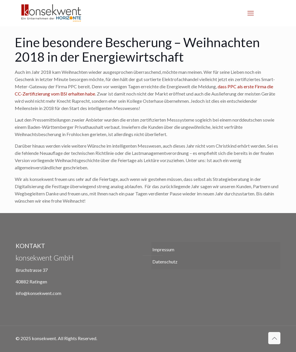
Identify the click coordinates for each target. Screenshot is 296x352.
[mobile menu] (251, 13)
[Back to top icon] (274, 338)
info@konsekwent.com (38, 293)
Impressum (163, 249)
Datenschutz (164, 261)
